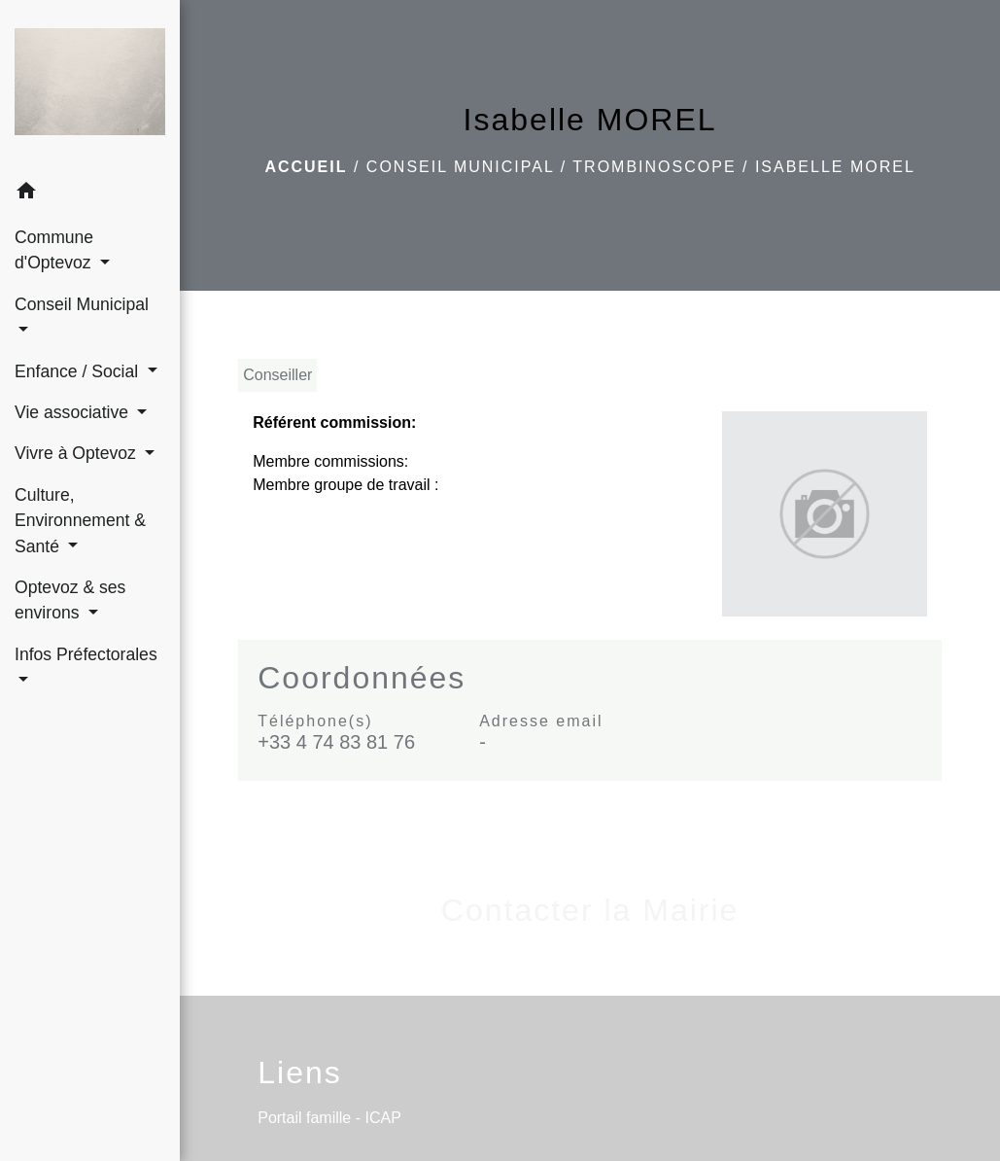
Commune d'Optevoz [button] (55, 250)
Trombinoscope (654, 166)
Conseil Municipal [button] (82, 304)
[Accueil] (90, 85)
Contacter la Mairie (590, 910)
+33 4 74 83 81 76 (336, 742)
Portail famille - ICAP (329, 1117)
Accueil (305, 166)
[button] (90, 194)
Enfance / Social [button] (79, 371)
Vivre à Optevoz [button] (78, 453)
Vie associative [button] (74, 412)
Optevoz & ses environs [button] (70, 600)
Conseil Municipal (460, 166)
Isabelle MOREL (835, 166)
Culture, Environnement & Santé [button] (80, 520)
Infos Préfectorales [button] (86, 654)
